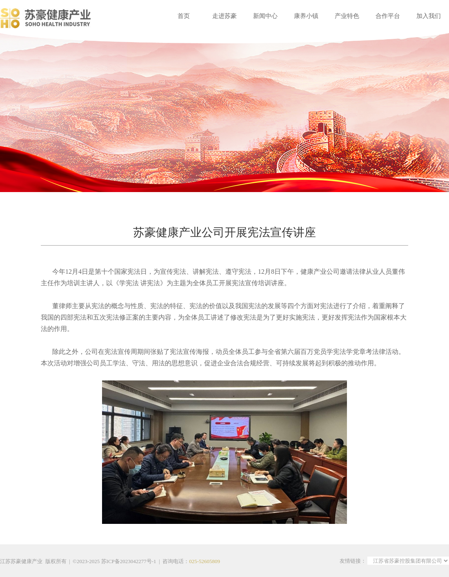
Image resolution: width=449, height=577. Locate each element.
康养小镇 (306, 16)
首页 (184, 16)
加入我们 (428, 16)
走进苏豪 (224, 16)
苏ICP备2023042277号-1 (128, 561)
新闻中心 (265, 16)
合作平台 (388, 16)
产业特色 (347, 16)
